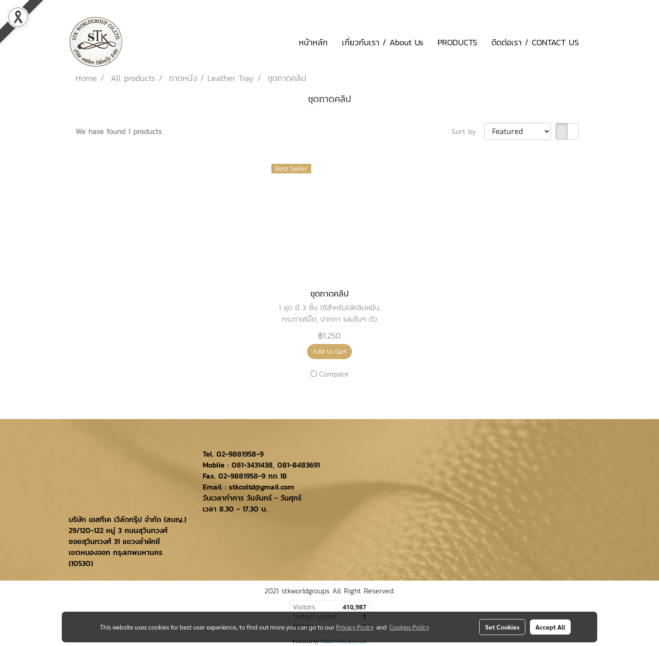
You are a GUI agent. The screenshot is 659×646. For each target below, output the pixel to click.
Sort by (468, 131)
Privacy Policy (354, 627)
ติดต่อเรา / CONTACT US (535, 42)
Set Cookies (502, 627)
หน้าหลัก (313, 42)
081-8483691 (298, 464)
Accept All (550, 627)
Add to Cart (329, 351)
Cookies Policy (409, 627)
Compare (334, 373)
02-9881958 (236, 453)
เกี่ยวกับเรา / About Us (382, 42)
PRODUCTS (457, 42)
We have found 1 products (119, 131)
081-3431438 (252, 464)
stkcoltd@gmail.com (261, 486)
